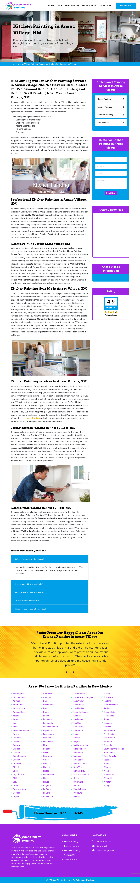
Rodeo (107, 719)
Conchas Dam (19, 789)
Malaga (77, 737)
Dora (45, 708)
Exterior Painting (71, 846)
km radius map (110, 234)
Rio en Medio (110, 712)
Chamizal (17, 763)
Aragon (16, 716)
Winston (107, 782)
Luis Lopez (78, 727)
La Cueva (47, 789)
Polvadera (108, 697)
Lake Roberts (79, 693)
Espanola (47, 730)
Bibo (15, 727)
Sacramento (109, 730)
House (46, 782)
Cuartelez (47, 693)
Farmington (48, 734)
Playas (107, 693)
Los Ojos (77, 723)
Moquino (78, 756)
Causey (16, 760)
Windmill (108, 778)
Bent (15, 723)
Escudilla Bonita (50, 727)
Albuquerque (19, 697)
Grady (45, 760)
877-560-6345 (126, 6)
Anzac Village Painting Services (32, 64)
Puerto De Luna (111, 704)
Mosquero (78, 760)
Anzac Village (19, 708)
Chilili (15, 771)
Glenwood (47, 756)
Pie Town (78, 793)
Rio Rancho (109, 716)
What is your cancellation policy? (30, 609)
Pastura (77, 785)
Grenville (47, 763)
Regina (107, 708)
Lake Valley (79, 701)
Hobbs (46, 771)
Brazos (16, 734)
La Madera (48, 796)
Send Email (102, 846)
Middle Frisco (80, 749)
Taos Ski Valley (110, 756)
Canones (17, 737)
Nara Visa (78, 767)
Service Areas (70, 859)
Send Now (110, 193)
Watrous (107, 767)
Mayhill (77, 741)
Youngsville (109, 785)
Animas (16, 701)
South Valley (109, 752)
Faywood (47, 737)
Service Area (89, 6)
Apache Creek (19, 712)
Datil (45, 701)
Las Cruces (79, 704)
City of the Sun (19, 774)
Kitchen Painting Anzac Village (62, 64)
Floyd (45, 745)
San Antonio (109, 737)
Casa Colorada (19, 756)
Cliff (15, 778)
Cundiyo (47, 697)
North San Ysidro (81, 774)
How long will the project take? (29, 584)
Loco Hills (78, 716)
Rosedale (108, 723)
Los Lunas (78, 719)
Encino (46, 716)
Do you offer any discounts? (27, 601)
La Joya (46, 793)
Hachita (46, 767)
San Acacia (109, 734)
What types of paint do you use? (29, 559)
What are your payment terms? (29, 592)
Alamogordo (18, 693)
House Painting (71, 841)
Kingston (47, 785)
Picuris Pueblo (80, 789)
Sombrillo (108, 745)
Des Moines (48, 704)
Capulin (16, 749)
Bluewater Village (21, 730)
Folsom (46, 749)
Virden (107, 763)
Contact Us (105, 6)
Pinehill (77, 796)
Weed (106, 771)
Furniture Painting (72, 850)
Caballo (16, 741)
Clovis (16, 782)
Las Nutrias (79, 708)
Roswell (107, 727)
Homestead (48, 774)
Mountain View (80, 763)
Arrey (15, 719)
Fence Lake (48, 741)
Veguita (107, 760)
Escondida (48, 723)
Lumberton (78, 730)
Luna (76, 734)
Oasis (76, 778)
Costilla (16, 793)
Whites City (109, 774)
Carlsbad (17, 752)
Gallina (46, 752)
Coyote (16, 796)
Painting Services (68, 6)
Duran (46, 712)
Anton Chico (18, 704)
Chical (16, 767)
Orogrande (78, 782)
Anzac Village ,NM (105, 850)
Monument (78, 752)
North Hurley (79, 771)
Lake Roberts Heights (83, 697)
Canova (16, 745)
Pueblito (107, 701)
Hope (45, 778)
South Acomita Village (114, 749)
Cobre (15, 785)
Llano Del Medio (81, 712)
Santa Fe (108, 741)
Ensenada (47, 719)
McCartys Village (81, 745)
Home (51, 6)
